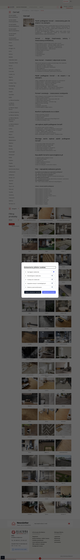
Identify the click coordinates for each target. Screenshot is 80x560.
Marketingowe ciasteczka (34, 275)
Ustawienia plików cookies (35, 267)
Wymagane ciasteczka (33, 272)
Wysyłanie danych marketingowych (36, 283)
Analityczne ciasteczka (33, 279)
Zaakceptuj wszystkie (49, 292)
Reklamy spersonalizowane (34, 287)
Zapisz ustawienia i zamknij (32, 292)
